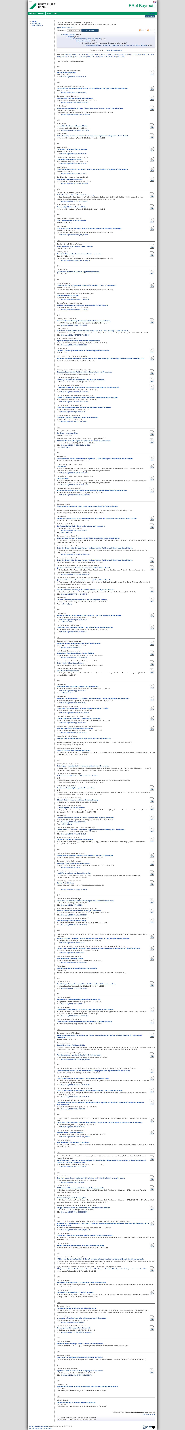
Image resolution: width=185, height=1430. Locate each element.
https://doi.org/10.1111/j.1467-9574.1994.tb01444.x (76, 1332)
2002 (71, 56)
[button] (90, 30)
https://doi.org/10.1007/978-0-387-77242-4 (73, 889)
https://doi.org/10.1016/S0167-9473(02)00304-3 (75, 1059)
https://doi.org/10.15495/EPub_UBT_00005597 (75, 235)
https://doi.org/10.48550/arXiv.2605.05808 (73, 77)
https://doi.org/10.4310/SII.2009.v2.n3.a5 (73, 834)
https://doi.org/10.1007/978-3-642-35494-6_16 (74, 574)
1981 (123, 56)
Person (108, 50)
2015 (113, 54)
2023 (79, 54)
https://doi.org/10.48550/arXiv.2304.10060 (73, 163)
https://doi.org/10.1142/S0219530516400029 (74, 402)
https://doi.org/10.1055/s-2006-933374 (72, 952)
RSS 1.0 (142, 30)
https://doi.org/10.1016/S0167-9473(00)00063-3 (75, 1137)
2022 (83, 54)
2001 (75, 56)
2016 (109, 54)
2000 (80, 56)
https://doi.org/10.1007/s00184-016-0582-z (73, 421)
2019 (96, 54)
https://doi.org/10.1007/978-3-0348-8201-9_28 (74, 1085)
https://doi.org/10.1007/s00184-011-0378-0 (73, 530)
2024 (74, 54)
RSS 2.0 (151, 30)
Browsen (41, 13)
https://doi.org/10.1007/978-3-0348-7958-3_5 (74, 1016)
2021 (87, 54)
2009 (139, 54)
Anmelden (151, 13)
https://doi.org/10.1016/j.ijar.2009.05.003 (72, 822)
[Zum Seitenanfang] (149, 1414)
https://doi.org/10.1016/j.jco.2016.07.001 (72, 412)
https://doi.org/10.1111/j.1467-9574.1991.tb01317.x (76, 1375)
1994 (101, 56)
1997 (93, 56)
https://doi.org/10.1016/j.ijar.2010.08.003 (72, 703)
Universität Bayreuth (69, 34)
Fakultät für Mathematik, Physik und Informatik (86, 39)
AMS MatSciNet (67, 447)
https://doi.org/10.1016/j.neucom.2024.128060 (74, 130)
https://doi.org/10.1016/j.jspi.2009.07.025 (73, 691)
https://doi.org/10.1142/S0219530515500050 (74, 392)
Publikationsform (116, 50)
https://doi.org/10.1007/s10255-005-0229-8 (73, 988)
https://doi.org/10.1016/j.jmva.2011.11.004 (73, 620)
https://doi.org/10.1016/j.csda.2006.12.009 (73, 925)
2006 (152, 54)
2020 (91, 54)
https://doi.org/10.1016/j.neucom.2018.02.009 (74, 299)
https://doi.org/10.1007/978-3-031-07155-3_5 (74, 201)
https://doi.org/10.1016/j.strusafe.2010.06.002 (74, 713)
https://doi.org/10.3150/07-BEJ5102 (71, 905)
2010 (135, 54)
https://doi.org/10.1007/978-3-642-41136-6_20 (74, 554)
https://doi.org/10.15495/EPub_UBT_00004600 (75, 260)
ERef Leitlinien (36, 23)
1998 (88, 56)
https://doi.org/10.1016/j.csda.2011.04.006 (73, 632)
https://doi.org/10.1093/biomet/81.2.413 (72, 1322)
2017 (104, 54)
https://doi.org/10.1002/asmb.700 (70, 867)
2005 (58, 56)
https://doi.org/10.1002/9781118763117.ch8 (74, 485)
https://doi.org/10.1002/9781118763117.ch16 (74, 473)
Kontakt (32, 1428)
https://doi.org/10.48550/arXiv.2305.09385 (73, 154)
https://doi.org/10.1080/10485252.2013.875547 (75, 495)
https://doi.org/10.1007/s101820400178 (72, 1004)
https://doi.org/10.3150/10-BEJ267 (71, 647)
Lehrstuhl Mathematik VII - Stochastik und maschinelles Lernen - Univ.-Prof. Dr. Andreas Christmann (116, 45)
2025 (70, 54)
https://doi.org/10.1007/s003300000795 (72, 1127)
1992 (110, 56)
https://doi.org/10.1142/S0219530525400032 (74, 102)
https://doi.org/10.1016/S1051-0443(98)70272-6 (75, 1230)
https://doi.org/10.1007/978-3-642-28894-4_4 (74, 594)
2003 (67, 56)
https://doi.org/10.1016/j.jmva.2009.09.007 (73, 732)
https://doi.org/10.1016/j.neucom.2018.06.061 (74, 309)
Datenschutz (48, 1428)
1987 (118, 56)
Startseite (32, 13)
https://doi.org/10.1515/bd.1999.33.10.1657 (73, 1212)
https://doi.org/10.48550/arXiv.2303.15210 (73, 173)
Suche (49, 13)
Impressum (39, 1428)
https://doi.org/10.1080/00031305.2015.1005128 (75, 445)
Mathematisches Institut (83, 41)
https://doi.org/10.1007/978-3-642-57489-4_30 (74, 1097)
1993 (105, 56)
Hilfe (55, 13)
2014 (117, 54)
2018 (100, 54)
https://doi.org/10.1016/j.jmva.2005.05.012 (73, 962)
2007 (147, 54)
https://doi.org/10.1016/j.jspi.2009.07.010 (73, 723)
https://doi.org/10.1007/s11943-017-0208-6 (73, 325)
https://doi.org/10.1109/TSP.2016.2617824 (73, 345)
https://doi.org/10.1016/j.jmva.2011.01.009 (73, 657)
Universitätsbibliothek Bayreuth (39, 1426)
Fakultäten (70, 37)
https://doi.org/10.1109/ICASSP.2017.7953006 (74, 335)
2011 (130, 54)
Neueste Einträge (37, 25)
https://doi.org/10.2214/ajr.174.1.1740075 (73, 1166)
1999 (84, 56)
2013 (122, 54)
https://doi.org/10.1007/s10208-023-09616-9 (74, 183)
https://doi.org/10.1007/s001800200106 (72, 1109)
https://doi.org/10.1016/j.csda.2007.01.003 (73, 915)
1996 (97, 56)
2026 (66, 54)
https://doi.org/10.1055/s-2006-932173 (72, 943)
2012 (126, 54)
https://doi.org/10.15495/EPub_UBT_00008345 (75, 114)
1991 (114, 56)
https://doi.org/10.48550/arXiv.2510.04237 (73, 92)
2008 (143, 54)
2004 (62, 56)
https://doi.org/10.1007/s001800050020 (72, 1182)
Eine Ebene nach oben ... (67, 27)
